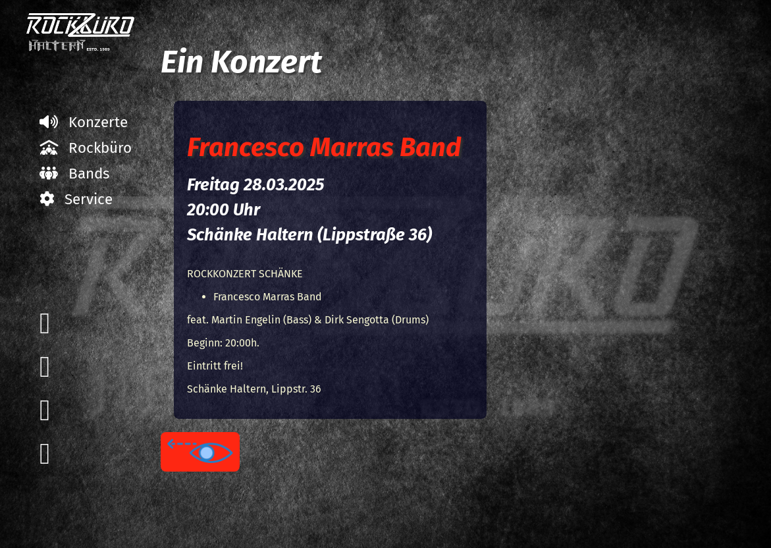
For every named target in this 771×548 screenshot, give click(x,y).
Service (76, 199)
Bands (74, 173)
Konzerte (84, 122)
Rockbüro (86, 148)
